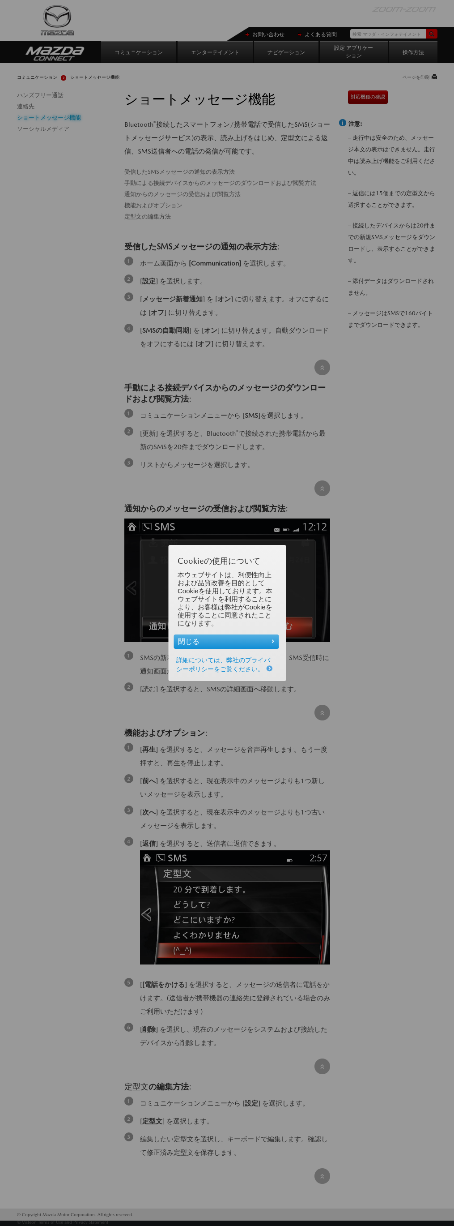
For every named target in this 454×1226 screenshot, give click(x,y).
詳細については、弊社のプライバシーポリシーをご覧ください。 (224, 664)
